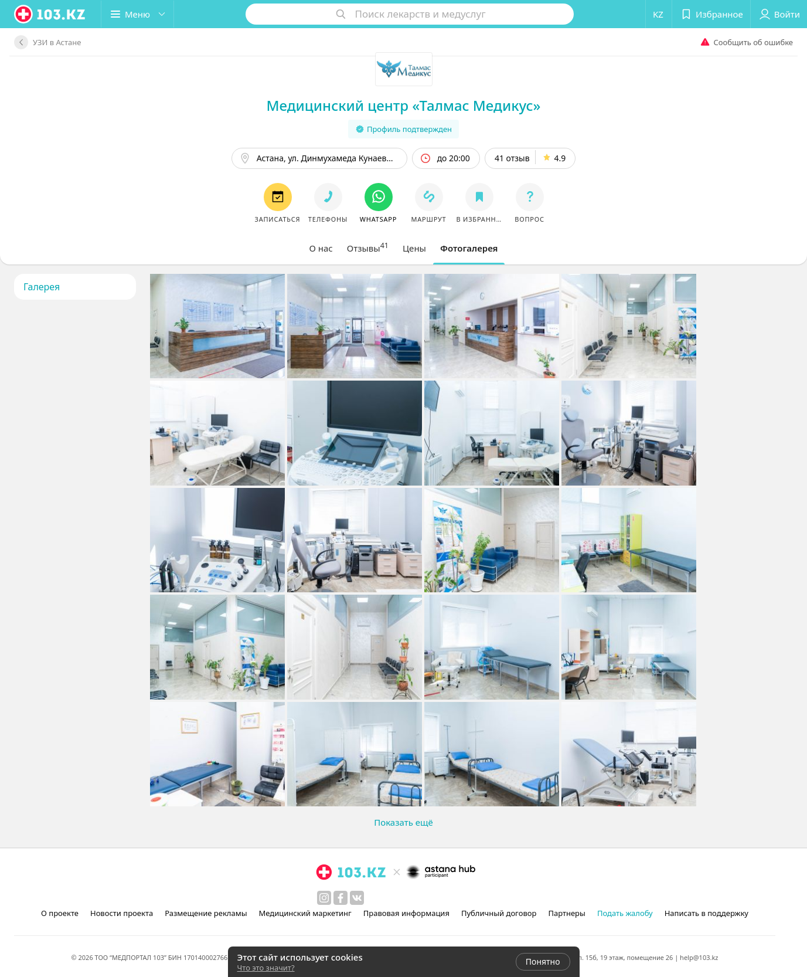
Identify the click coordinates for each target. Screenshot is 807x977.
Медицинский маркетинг (305, 913)
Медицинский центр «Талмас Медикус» (404, 105)
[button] (137, 14)
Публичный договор (498, 913)
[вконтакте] (357, 898)
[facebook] (340, 898)
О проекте (60, 913)
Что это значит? (266, 967)
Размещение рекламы (206, 913)
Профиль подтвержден (403, 129)
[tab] (321, 248)
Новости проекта (121, 913)
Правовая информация (406, 913)
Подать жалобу (625, 913)
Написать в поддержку (706, 913)
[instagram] (324, 898)
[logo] (50, 14)
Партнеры (566, 913)
